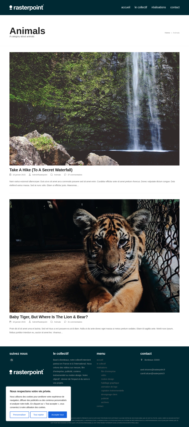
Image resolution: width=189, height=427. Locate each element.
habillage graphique (110, 383)
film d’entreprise (108, 371)
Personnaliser (19, 415)
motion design (107, 379)
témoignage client (109, 394)
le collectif (101, 364)
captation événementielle (112, 390)
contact (100, 406)
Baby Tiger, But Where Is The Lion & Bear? (48, 317)
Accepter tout (58, 415)
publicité (105, 398)
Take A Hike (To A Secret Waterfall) (40, 170)
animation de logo (109, 387)
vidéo (103, 375)
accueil (100, 360)
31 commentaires (75, 322)
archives (105, 402)
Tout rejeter (39, 415)
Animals (57, 175)
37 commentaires (75, 175)
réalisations (102, 367)
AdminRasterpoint (39, 175)
